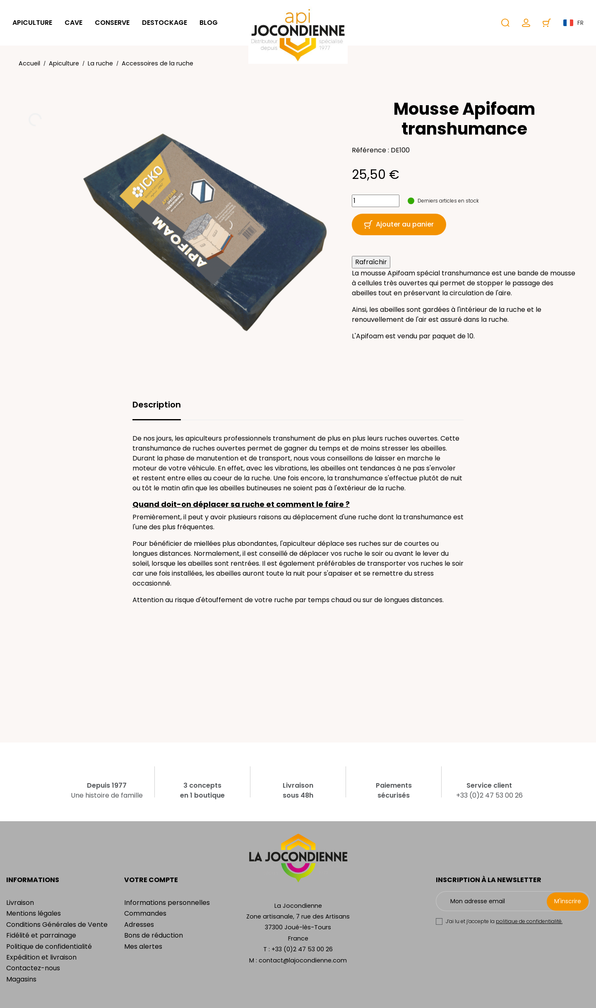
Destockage (164, 22)
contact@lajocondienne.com (303, 960)
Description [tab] (156, 404)
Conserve (112, 22)
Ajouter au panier (399, 224)
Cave (73, 22)
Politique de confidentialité (49, 946)
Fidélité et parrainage (41, 935)
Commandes (145, 913)
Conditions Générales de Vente (57, 924)
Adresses (139, 924)
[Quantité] (375, 201)
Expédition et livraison (41, 957)
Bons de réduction (153, 935)
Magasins (21, 979)
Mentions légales (33, 913)
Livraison (20, 902)
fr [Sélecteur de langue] (573, 23)
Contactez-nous (33, 968)
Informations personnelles (167, 902)
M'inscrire (567, 901)
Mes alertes (143, 946)
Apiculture (32, 22)
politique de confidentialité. (529, 921)
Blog (208, 22)
